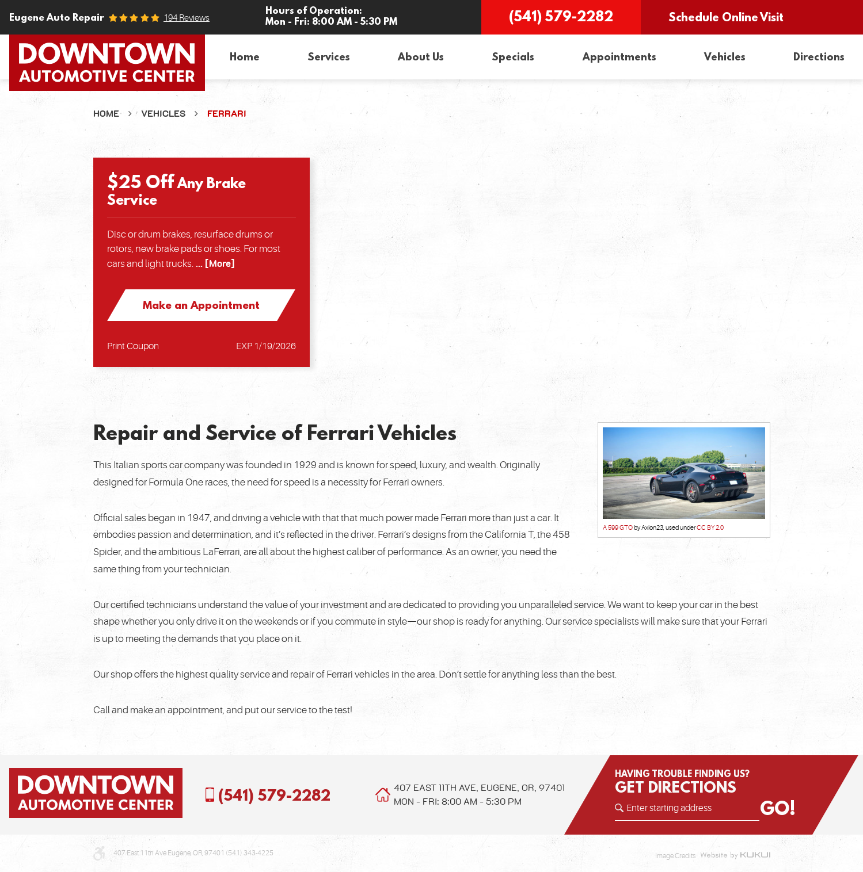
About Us (421, 56)
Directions (819, 56)
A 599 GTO (618, 527)
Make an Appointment (201, 304)
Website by (735, 856)
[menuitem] (245, 57)
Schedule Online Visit (726, 17)
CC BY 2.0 (710, 527)
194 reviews (187, 18)
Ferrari (226, 113)
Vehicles (725, 56)
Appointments (619, 56)
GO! (778, 808)
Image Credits (675, 856)
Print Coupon (133, 346)
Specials (513, 56)
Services (328, 56)
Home (245, 56)
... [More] (214, 264)
